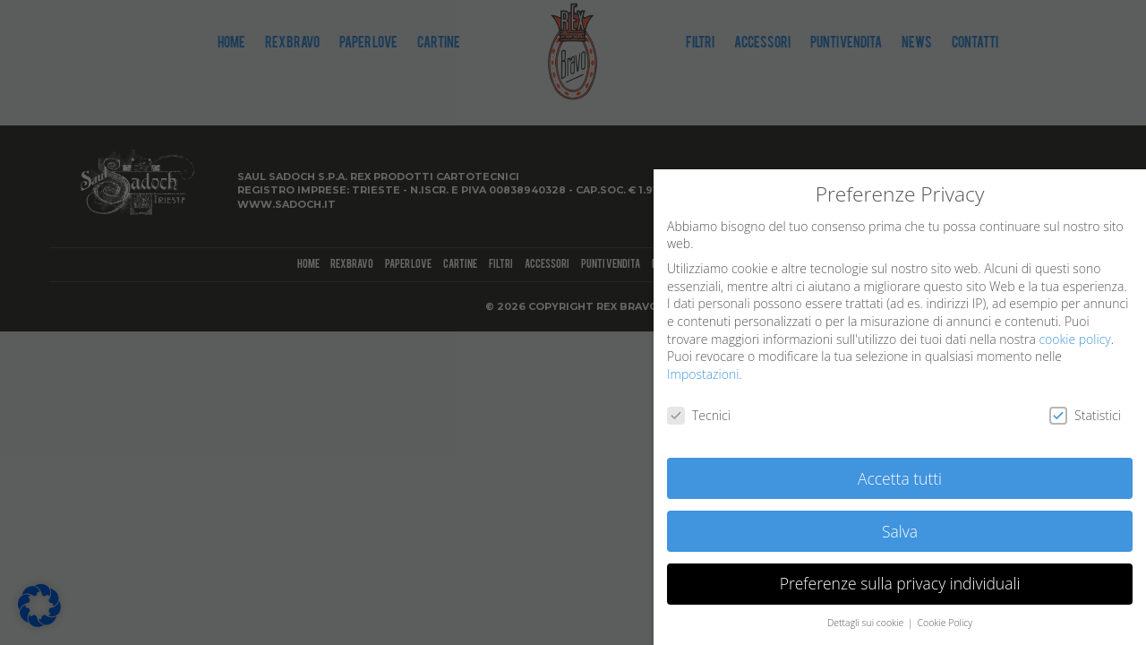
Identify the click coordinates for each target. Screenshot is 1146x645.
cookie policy (1074, 339)
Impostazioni (703, 374)
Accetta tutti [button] (900, 478)
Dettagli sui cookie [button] (866, 622)
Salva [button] (900, 531)
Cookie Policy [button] (944, 622)
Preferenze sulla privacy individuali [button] (900, 583)
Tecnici (699, 415)
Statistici (1085, 415)
